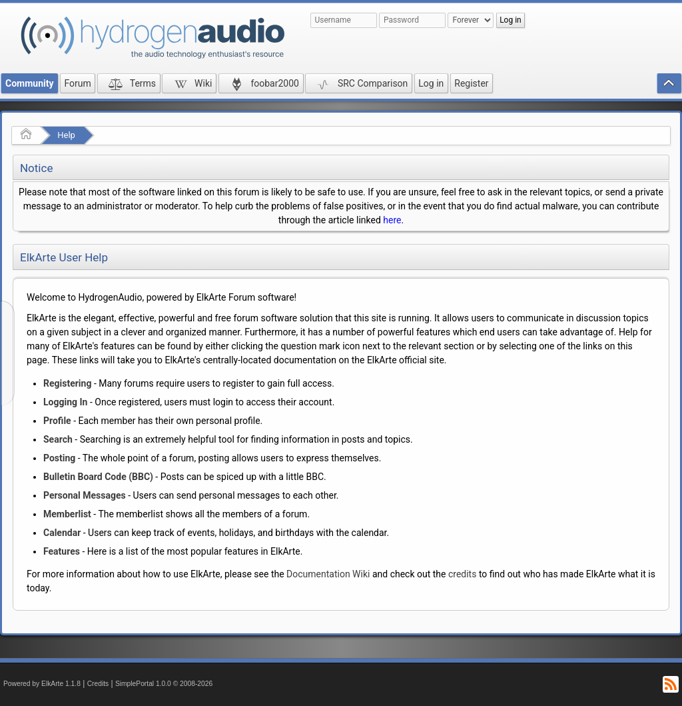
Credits (98, 683)
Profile (57, 420)
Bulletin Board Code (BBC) (98, 476)
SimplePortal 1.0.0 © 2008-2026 (163, 683)
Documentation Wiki (328, 574)
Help (66, 135)
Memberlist (67, 514)
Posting (59, 458)
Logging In (65, 402)
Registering (67, 383)
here (392, 220)
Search (58, 439)
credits (462, 574)
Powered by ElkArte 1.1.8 (42, 683)
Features (61, 551)
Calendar (62, 532)
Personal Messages (84, 495)
